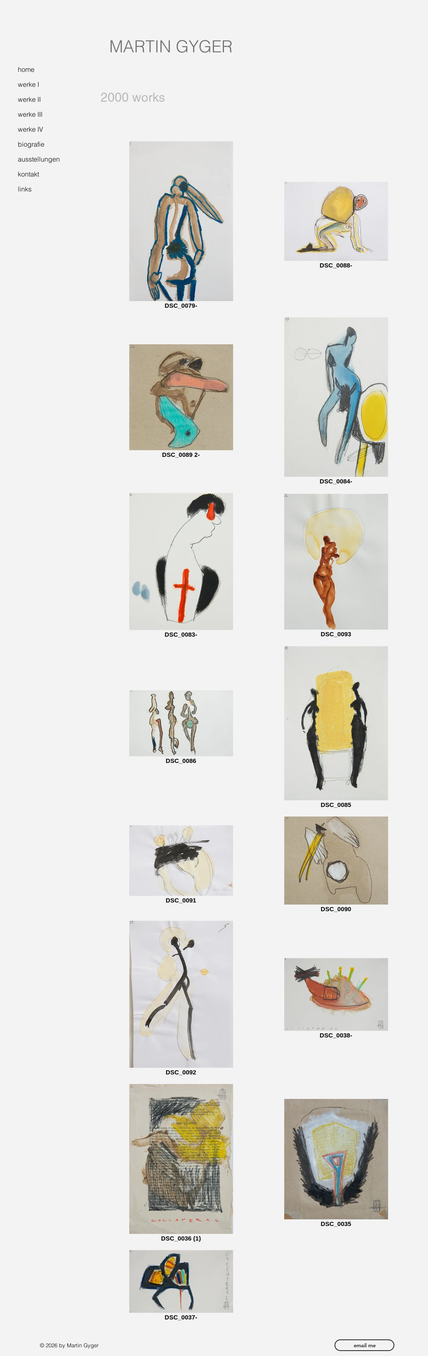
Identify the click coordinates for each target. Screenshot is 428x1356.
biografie (31, 144)
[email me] (364, 1345)
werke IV (30, 129)
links (25, 189)
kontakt (28, 174)
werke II (29, 99)
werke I (28, 84)
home (26, 69)
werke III (30, 114)
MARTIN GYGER (171, 46)
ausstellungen (39, 159)
